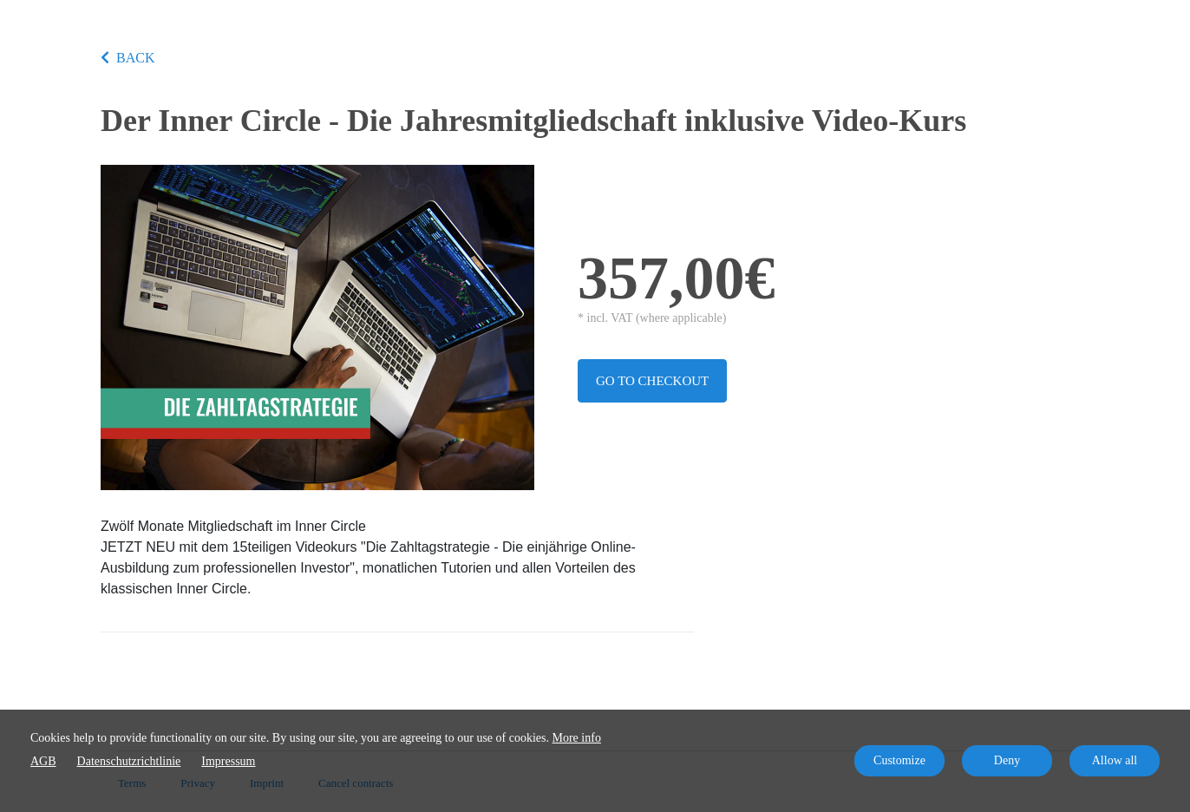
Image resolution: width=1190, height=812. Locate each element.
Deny (1007, 760)
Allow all (1115, 760)
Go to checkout (652, 381)
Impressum (228, 761)
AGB (43, 761)
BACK (127, 57)
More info (576, 737)
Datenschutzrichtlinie (129, 761)
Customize (899, 760)
